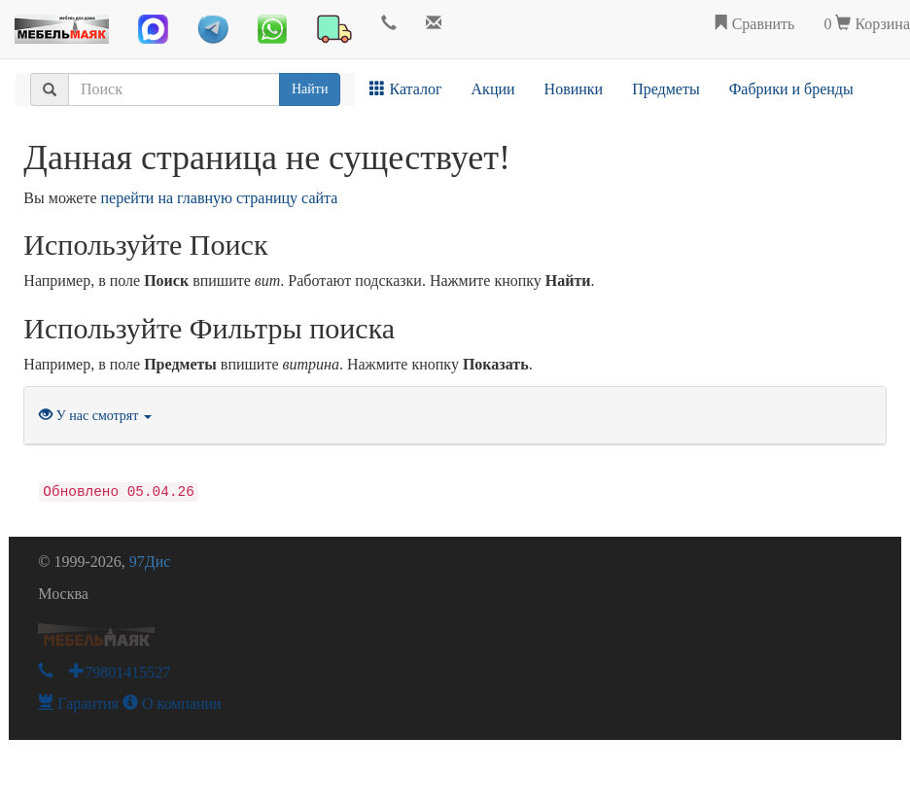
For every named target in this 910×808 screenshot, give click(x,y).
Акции (493, 89)
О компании (172, 703)
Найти (310, 89)
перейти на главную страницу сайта (219, 198)
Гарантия (78, 703)
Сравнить (754, 24)
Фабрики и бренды (791, 89)
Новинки (574, 89)
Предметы (666, 89)
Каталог (405, 89)
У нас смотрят (95, 415)
